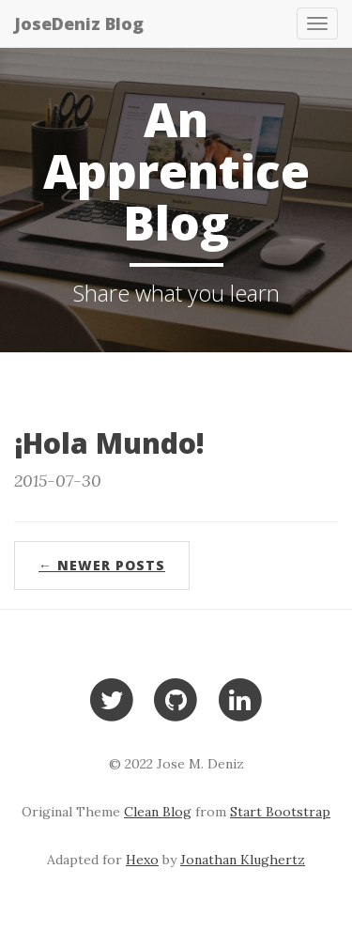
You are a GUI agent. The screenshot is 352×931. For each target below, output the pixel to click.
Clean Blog (157, 811)
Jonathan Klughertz (242, 859)
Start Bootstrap (280, 811)
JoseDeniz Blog (79, 23)
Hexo (142, 859)
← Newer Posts (101, 565)
